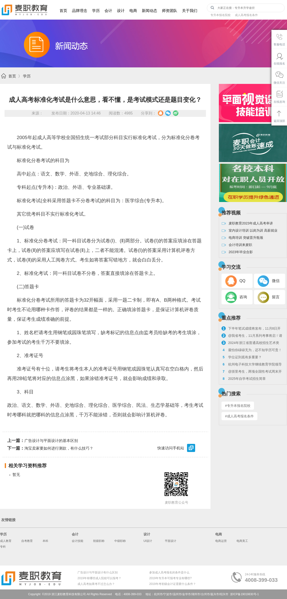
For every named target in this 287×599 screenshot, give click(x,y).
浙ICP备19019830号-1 (244, 594)
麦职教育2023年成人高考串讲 (251, 223)
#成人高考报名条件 (239, 416)
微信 (276, 281)
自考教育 (27, 541)
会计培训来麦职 (240, 245)
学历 (96, 11)
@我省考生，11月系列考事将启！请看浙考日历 (251, 336)
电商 (133, 11)
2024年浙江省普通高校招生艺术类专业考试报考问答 (250, 343)
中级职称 (120, 541)
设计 (121, 11)
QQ (242, 281)
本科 (45, 541)
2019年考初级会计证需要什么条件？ (172, 584)
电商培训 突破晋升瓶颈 (246, 238)
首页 (63, 11)
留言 (276, 297)
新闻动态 (149, 11)
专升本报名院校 (220, 15)
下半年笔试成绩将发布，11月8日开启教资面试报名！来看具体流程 (251, 329)
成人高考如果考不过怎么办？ (96, 584)
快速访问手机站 (176, 448)
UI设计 (148, 541)
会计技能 (77, 541)
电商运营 (221, 541)
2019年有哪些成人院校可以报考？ (99, 578)
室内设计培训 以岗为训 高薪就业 (253, 230)
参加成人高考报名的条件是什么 (169, 572)
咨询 (243, 297)
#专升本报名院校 (237, 406)
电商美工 (242, 541)
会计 (108, 11)
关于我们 (189, 11)
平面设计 (170, 541)
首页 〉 (15, 76)
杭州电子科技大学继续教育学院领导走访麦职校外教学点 (251, 365)
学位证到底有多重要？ (241, 357)
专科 (3, 546)
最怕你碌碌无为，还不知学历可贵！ (251, 350)
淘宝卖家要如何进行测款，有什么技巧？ (50, 448)
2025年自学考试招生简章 (243, 378)
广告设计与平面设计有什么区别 (97, 572)
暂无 (16, 475)
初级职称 (99, 541)
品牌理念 (79, 11)
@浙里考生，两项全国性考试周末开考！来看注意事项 (251, 372)
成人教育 (5, 541)
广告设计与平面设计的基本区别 (42, 440)
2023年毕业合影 (241, 252)
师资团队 (169, 11)
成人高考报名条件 (246, 15)
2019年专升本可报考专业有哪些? (170, 578)
